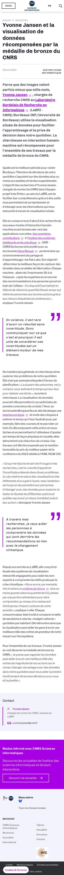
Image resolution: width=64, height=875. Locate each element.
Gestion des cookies (32, 871)
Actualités (21, 20)
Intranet (40, 839)
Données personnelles (47, 865)
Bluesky (20, 801)
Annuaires (41, 834)
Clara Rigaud (25, 251)
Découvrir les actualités (23, 778)
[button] (16, 869)
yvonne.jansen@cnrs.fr (24, 722)
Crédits (9, 865)
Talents (40, 825)
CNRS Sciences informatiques (11, 826)
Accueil (7, 20)
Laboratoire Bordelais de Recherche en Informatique (29, 105)
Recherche (8, 832)
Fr (49, 6)
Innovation (8, 837)
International (9, 842)
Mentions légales (25, 865)
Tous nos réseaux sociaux (32, 808)
